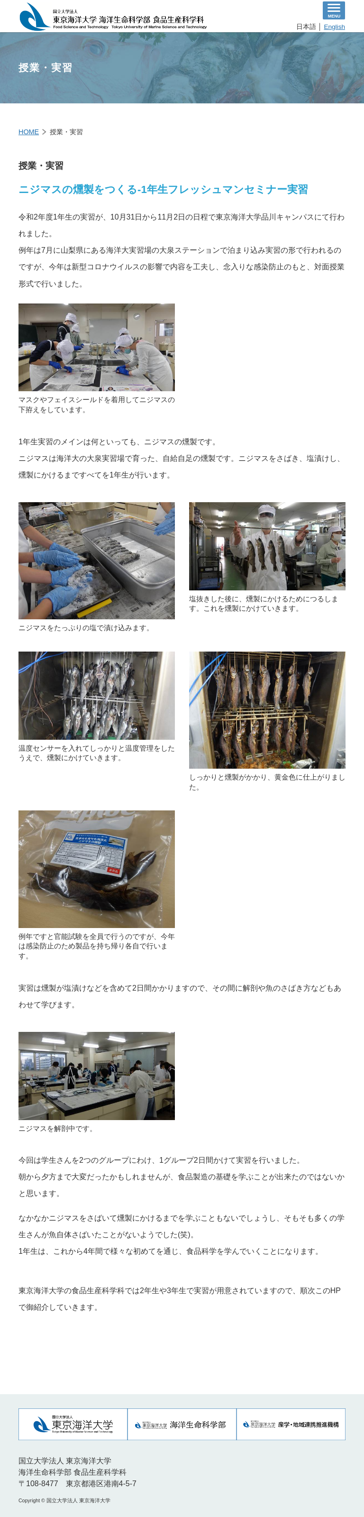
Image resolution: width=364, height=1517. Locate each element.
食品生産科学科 (113, 16)
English (334, 26)
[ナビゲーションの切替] (334, 10)
